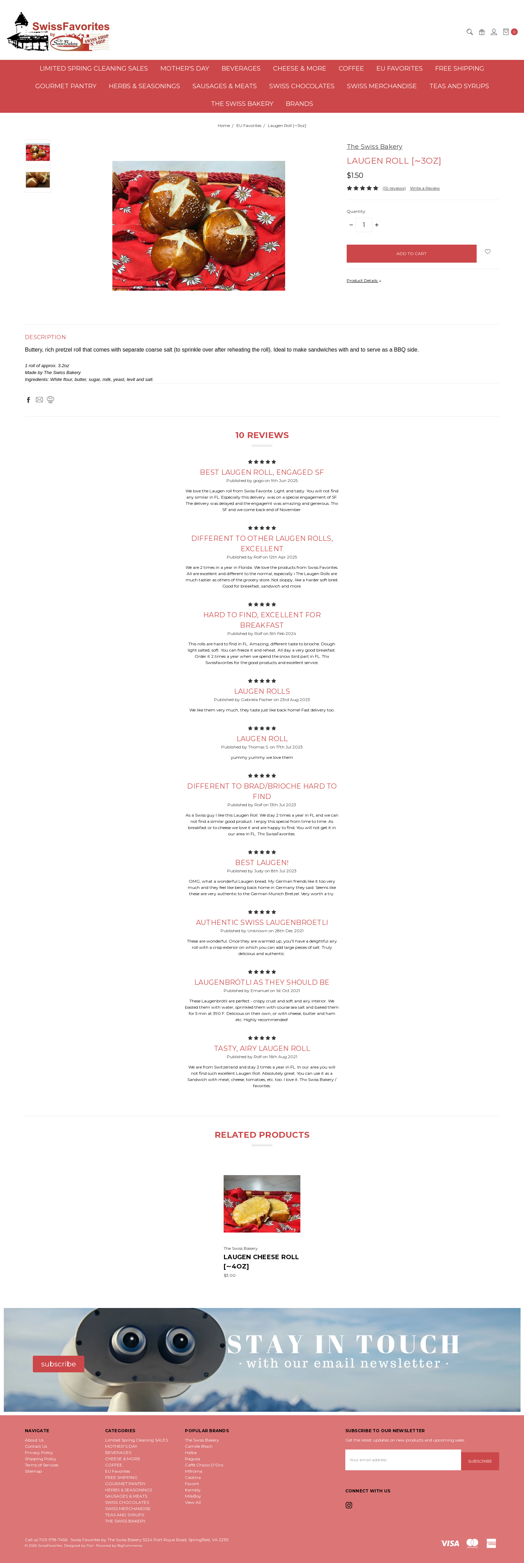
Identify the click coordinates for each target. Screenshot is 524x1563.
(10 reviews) (394, 188)
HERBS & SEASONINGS (144, 86)
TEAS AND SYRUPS (459, 86)
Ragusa (192, 1458)
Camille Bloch (199, 1446)
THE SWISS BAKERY (242, 104)
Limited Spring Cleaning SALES (94, 68)
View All (193, 1502)
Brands (299, 104)
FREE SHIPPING (459, 68)
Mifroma (193, 1471)
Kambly (193, 1489)
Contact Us (36, 1446)
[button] (58, 1364)
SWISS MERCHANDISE (382, 86)
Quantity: (356, 211)
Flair (90, 1545)
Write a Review (425, 188)
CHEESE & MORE (299, 68)
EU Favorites (399, 68)
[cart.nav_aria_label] (509, 31)
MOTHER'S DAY (184, 68)
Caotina (193, 1477)
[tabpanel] (262, 1222)
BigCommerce (129, 1545)
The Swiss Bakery (202, 1440)
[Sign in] (493, 32)
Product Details (364, 280)
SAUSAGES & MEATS (225, 86)
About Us (34, 1440)
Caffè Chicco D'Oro (204, 1464)
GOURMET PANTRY (65, 86)
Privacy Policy (39, 1452)
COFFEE (351, 68)
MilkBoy (193, 1496)
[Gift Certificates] (481, 32)
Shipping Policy (40, 1458)
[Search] (469, 32)
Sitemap (33, 1471)
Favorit (192, 1483)
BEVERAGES (241, 68)
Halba (191, 1452)
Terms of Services (41, 1464)
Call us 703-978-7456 (46, 1539)
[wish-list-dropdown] (488, 252)
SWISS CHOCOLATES (302, 86)
